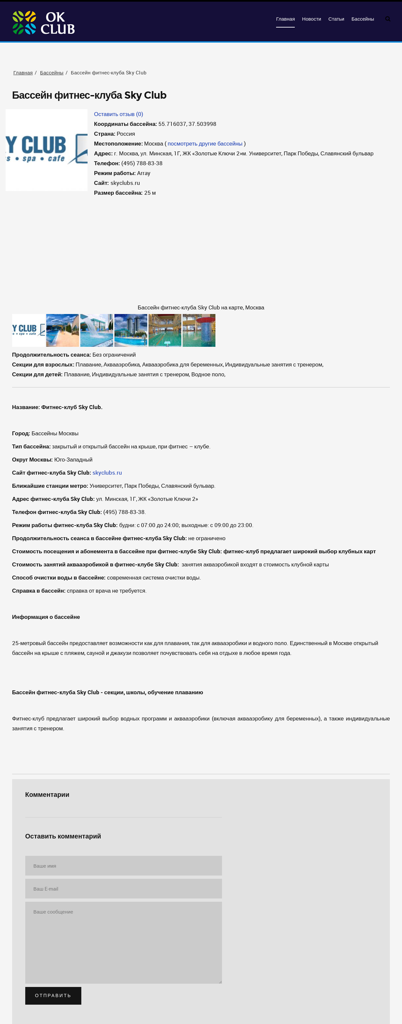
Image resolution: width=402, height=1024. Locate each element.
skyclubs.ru (107, 472)
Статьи (336, 19)
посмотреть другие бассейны (205, 143)
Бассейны (363, 19)
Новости (311, 19)
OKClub (44, 23)
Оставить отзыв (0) (118, 114)
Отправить (53, 995)
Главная (285, 19)
